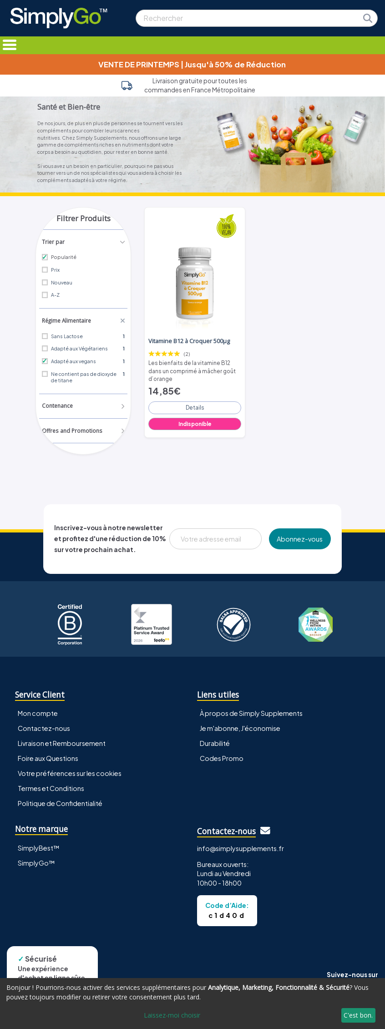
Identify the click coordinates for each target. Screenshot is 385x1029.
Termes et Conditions (51, 787)
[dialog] (192, 1003)
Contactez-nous (44, 727)
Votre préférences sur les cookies (70, 772)
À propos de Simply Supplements (251, 712)
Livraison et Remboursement (62, 742)
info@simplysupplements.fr (240, 846)
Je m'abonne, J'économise (240, 727)
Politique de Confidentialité (60, 802)
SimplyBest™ (39, 846)
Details (194, 404)
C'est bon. (358, 1015)
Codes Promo (221, 757)
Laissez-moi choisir (172, 1015)
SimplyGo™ (36, 861)
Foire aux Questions (48, 757)
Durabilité (215, 742)
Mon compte (38, 712)
